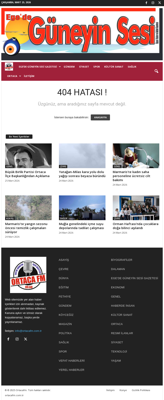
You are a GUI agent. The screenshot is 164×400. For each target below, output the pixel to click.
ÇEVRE (63, 166)
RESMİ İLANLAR (122, 333)
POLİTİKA (65, 333)
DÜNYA (64, 278)
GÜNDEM (69, 66)
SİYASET (84, 66)
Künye (123, 390)
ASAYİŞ (10, 218)
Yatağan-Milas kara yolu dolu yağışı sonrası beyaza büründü (82, 174)
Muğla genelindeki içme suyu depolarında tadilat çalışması (81, 226)
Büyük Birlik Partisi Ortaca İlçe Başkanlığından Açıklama (27, 174)
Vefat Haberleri (72, 360)
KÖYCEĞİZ (66, 314)
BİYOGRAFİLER (121, 259)
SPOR (96, 66)
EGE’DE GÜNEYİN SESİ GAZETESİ (40, 66)
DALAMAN (118, 269)
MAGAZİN (65, 324)
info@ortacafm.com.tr (28, 330)
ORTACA (14, 76)
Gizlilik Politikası (141, 390)
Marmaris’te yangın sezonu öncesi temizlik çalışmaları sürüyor (26, 228)
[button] (156, 71)
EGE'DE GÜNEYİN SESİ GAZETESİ (134, 278)
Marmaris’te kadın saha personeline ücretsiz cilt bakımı (131, 176)
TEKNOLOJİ (119, 351)
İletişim (29, 76)
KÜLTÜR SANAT (113, 66)
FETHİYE (65, 296)
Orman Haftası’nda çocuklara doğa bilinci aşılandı (135, 226)
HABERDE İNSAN (123, 305)
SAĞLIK (132, 66)
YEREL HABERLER (71, 369)
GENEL (9, 166)
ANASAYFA (100, 117)
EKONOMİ (118, 287)
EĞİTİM (64, 287)
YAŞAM (116, 360)
